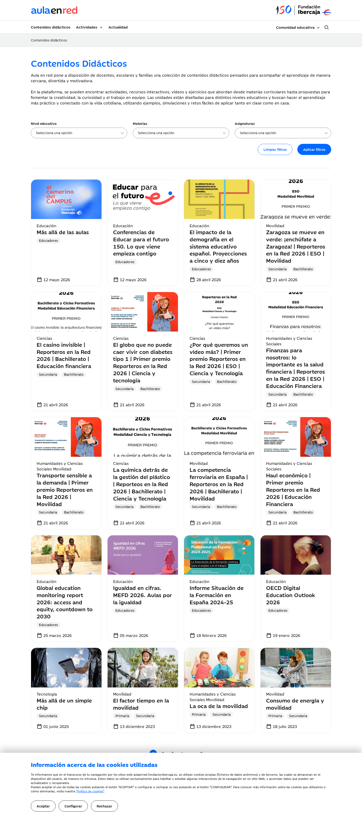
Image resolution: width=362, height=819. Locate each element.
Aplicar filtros (314, 149)
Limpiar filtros (275, 149)
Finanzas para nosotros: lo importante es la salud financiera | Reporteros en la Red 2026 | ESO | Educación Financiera (295, 367)
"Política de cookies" (90, 791)
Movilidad (275, 225)
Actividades (86, 26)
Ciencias (44, 338)
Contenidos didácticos (50, 26)
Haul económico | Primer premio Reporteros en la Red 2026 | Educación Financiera (293, 489)
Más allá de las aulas (63, 232)
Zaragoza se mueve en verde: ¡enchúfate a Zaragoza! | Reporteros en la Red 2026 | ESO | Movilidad (295, 246)
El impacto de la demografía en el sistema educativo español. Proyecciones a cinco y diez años (218, 246)
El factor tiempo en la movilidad (141, 703)
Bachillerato (303, 268)
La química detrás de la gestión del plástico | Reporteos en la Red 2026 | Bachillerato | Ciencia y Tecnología (141, 484)
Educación (46, 225)
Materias (140, 123)
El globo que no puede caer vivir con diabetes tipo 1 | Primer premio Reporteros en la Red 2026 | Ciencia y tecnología (142, 362)
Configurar (73, 805)
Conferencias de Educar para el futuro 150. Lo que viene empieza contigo (141, 242)
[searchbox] (80, 133)
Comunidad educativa (295, 27)
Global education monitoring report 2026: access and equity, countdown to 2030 (64, 602)
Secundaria (277, 268)
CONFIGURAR (221, 787)
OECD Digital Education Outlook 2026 (290, 595)
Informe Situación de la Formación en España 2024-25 (217, 595)
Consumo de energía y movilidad (295, 703)
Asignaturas (245, 123)
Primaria (122, 715)
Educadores (48, 240)
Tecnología (47, 694)
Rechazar (104, 805)
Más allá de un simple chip (64, 703)
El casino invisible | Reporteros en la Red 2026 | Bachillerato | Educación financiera (64, 354)
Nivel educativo (44, 123)
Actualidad (118, 26)
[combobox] (79, 133)
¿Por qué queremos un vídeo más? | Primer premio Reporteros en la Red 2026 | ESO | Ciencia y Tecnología (219, 358)
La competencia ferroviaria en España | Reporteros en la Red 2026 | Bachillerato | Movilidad (219, 484)
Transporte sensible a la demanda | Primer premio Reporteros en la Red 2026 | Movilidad (65, 489)
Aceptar (43, 805)
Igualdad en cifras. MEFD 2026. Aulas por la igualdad (142, 595)
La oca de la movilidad (219, 705)
